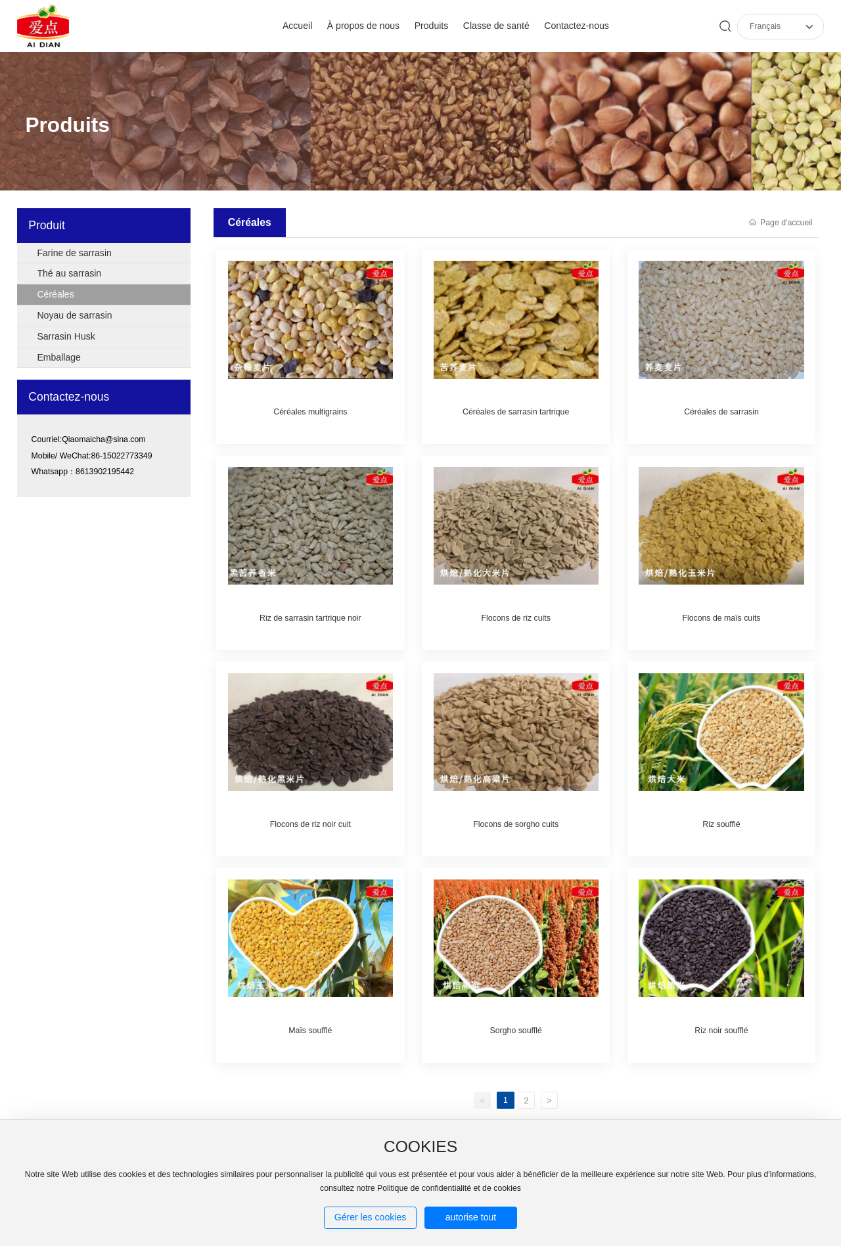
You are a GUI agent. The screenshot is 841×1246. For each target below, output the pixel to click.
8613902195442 (105, 471)
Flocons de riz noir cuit (310, 824)
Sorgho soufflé (516, 1030)
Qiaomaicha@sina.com (103, 439)
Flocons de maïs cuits (721, 618)
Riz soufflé (721, 824)
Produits (67, 125)
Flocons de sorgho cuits (515, 824)
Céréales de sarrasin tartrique (516, 411)
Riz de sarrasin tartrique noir (310, 618)
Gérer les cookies (370, 1217)
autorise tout (470, 1217)
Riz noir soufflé (721, 1030)
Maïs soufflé (310, 1030)
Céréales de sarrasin (721, 411)
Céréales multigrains (310, 411)
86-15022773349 (121, 455)
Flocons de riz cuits (515, 618)
